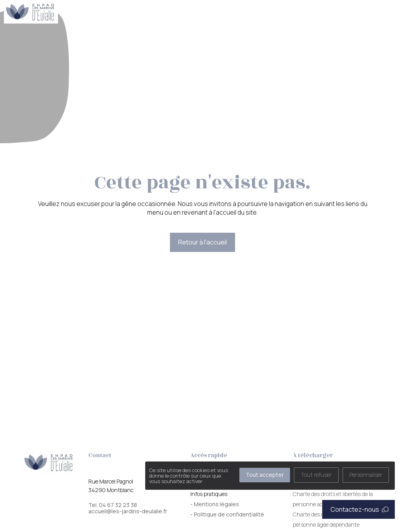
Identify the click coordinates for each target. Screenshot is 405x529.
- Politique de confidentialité (227, 514)
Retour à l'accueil (202, 242)
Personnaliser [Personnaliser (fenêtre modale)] (365, 474)
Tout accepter (265, 474)
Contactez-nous (359, 509)
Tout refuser (316, 474)
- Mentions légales (214, 504)
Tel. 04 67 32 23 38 (112, 505)
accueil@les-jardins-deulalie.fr (127, 511)
